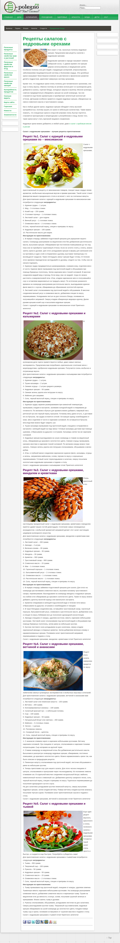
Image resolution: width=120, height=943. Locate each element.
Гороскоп (8, 106)
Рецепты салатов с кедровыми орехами (46, 41)
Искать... (83, 5)
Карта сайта (9, 102)
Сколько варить (7, 97)
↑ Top (109, 938)
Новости (7, 111)
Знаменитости (10, 115)
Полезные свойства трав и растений (10, 56)
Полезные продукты (8, 48)
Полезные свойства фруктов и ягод (8, 65)
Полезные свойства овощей (8, 83)
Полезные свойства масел (8, 75)
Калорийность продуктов (10, 91)
